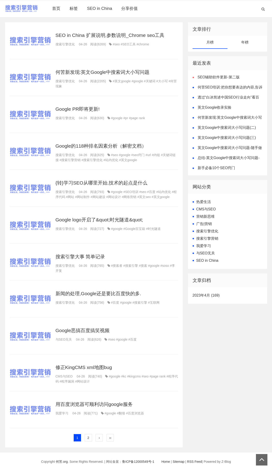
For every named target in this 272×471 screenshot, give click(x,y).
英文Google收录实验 (215, 107)
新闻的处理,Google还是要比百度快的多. (98, 293)
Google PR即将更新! (78, 109)
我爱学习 (62, 413)
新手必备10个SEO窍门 (216, 168)
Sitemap (178, 461)
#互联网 (154, 302)
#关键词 (149, 81)
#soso (164, 265)
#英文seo (144, 197)
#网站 (70, 197)
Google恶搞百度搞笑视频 (83, 330)
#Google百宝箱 (134, 229)
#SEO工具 (128, 44)
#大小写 (162, 81)
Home (165, 461)
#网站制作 (82, 197)
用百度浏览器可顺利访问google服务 (94, 404)
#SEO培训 (130, 192)
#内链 (156, 155)
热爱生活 (203, 202)
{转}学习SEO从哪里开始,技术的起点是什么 (101, 182)
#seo (116, 44)
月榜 (210, 42)
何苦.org (62, 461)
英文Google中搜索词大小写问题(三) (227, 138)
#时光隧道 (153, 229)
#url (148, 155)
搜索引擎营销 (207, 238)
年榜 (245, 42)
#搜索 (143, 265)
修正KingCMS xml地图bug (84, 367)
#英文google (122, 81)
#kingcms (134, 376)
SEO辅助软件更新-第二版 (219, 77)
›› (110, 438)
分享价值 (129, 8)
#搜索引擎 (130, 265)
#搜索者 (117, 265)
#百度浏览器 (135, 413)
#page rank (137, 118)
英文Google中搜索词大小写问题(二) (227, 127)
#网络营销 (129, 197)
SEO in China (99, 8)
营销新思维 (205, 216)
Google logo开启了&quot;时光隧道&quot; (99, 219)
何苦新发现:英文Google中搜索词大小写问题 (103, 72)
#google (137, 81)
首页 (56, 8)
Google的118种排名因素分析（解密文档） (101, 146)
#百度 (151, 192)
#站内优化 (111, 160)
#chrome (143, 44)
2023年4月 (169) (206, 295)
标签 (74, 8)
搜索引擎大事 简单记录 (80, 256)
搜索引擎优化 (65, 44)
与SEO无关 (64, 339)
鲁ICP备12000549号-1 (138, 461)
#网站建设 (98, 197)
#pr (125, 118)
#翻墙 (121, 413)
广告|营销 (204, 224)
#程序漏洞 (67, 381)
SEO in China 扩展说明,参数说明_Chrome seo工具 (110, 35)
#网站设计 (113, 197)
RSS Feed (194, 461)
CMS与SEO (64, 376)
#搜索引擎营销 (70, 160)
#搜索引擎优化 (92, 160)
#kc (123, 376)
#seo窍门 (138, 155)
